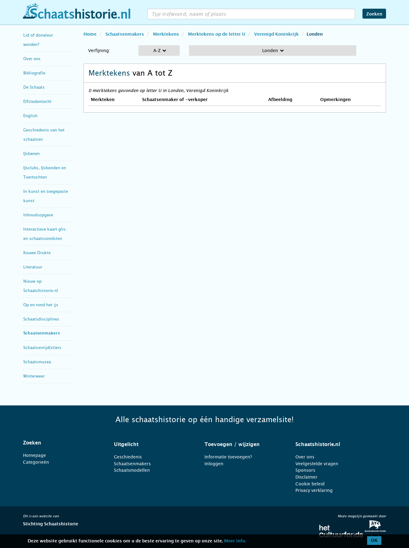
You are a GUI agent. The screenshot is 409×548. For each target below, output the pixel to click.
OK (374, 540)
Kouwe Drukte (37, 252)
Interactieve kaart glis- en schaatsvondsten (45, 234)
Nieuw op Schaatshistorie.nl (40, 286)
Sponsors (305, 470)
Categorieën (36, 462)
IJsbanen (31, 153)
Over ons (32, 58)
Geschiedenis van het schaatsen (44, 135)
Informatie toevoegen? (228, 456)
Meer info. (235, 541)
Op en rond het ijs (40, 305)
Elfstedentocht (37, 101)
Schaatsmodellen (132, 470)
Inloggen (213, 463)
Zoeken (374, 14)
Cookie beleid (310, 483)
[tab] (60, 443)
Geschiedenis (128, 456)
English (30, 115)
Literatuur (32, 267)
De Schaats (34, 87)
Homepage (34, 455)
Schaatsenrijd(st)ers (42, 347)
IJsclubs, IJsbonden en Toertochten (44, 172)
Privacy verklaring (314, 490)
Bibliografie (34, 73)
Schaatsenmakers (41, 333)
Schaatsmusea (37, 362)
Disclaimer (306, 477)
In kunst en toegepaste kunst (45, 196)
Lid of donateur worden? (38, 40)
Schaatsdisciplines (41, 319)
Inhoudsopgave (38, 215)
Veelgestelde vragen (316, 463)
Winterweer (34, 376)
